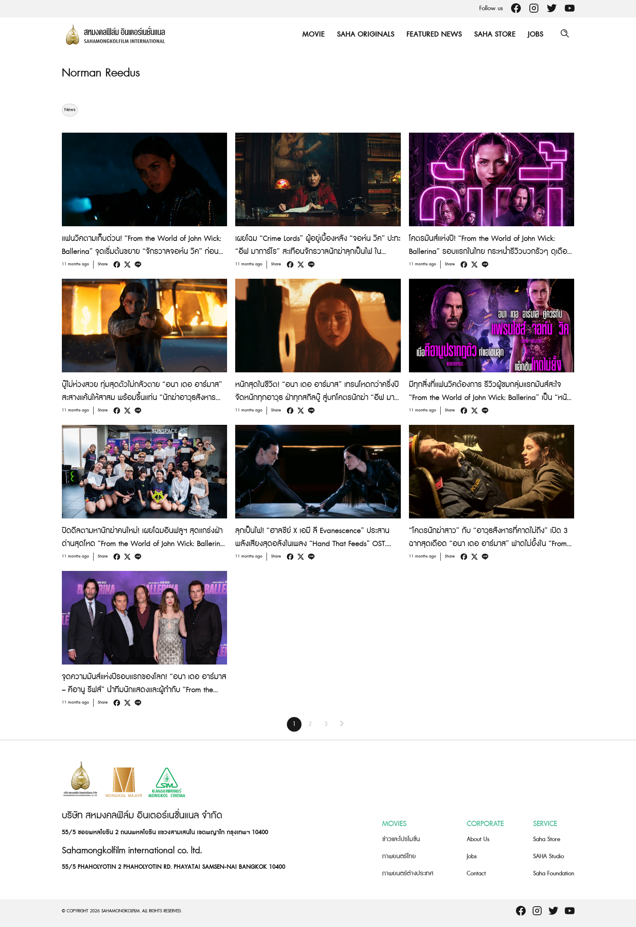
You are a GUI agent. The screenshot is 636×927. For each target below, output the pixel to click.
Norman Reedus (103, 73)
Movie (312, 34)
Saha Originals (364, 34)
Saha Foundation (553, 873)
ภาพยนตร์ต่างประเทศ (407, 873)
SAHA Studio (548, 856)
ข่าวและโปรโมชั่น (401, 839)
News (69, 110)
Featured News (433, 34)
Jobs (534, 34)
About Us (478, 839)
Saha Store (493, 34)
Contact (476, 873)
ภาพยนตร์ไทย (399, 856)
